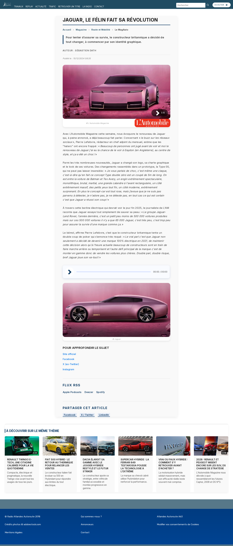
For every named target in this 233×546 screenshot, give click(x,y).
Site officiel (69, 354)
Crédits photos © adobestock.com (23, 524)
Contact (85, 532)
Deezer (89, 392)
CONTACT (99, 6)
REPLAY (29, 6)
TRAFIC (52, 6)
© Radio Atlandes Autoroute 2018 (22, 516)
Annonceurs (87, 524)
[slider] (113, 271)
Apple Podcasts (72, 392)
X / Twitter (87, 415)
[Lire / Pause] (155, 113)
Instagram (68, 369)
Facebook (68, 359)
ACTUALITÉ (40, 6)
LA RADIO (87, 6)
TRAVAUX (18, 6)
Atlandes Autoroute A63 (170, 516)
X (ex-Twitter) (71, 364)
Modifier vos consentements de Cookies (178, 524)
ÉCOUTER (221, 5)
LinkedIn (104, 415)
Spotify (100, 392)
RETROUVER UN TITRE (69, 6)
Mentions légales (13, 532)
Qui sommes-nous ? (91, 516)
